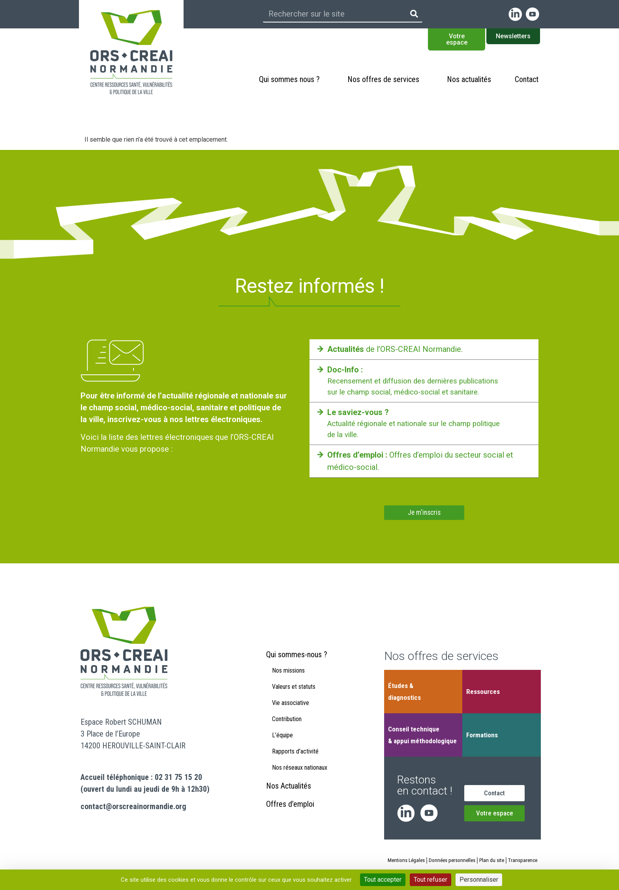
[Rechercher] (414, 14)
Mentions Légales (419, 863)
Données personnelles (468, 863)
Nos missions (288, 682)
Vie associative (290, 714)
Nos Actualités (288, 797)
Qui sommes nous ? (291, 79)
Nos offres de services (385, 79)
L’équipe (282, 746)
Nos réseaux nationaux (299, 779)
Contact (526, 79)
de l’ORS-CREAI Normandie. (395, 349)
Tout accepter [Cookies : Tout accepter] (382, 879)
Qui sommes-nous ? (296, 666)
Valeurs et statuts (293, 698)
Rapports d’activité (295, 763)
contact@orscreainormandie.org (133, 808)
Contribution (287, 730)
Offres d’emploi (290, 815)
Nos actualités (469, 79)
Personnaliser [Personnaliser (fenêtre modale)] (479, 879)
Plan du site (510, 863)
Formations (482, 737)
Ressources (483, 694)
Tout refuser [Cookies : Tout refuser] (430, 879)
